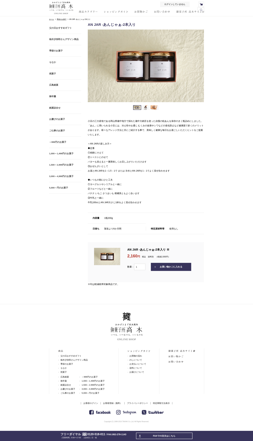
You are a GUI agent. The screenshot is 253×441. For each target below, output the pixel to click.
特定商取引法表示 (161, 403)
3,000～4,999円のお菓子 (61, 188)
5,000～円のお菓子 (58, 200)
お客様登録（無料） (112, 403)
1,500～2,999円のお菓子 (61, 176)
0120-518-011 (96, 434)
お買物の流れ (135, 356)
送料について (135, 368)
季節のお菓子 (61, 19)
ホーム (51, 19)
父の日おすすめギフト (60, 28)
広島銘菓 (53, 90)
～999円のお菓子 (57, 151)
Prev (92, 65)
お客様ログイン (90, 403)
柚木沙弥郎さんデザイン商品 (63, 40)
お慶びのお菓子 (57, 127)
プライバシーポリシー (137, 403)
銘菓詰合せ (54, 114)
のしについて (135, 360)
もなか (52, 65)
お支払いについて (137, 364)
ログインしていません (174, 4)
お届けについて (136, 372)
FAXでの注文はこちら (164, 436)
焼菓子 (52, 77)
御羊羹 (52, 102)
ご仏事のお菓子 (57, 139)
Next (199, 65)
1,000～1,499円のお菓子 (61, 163)
